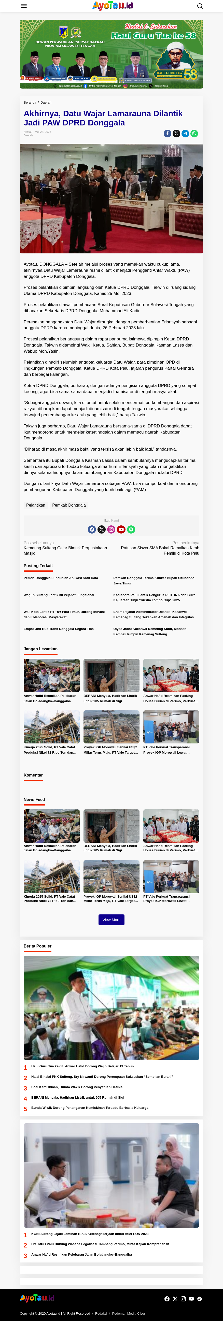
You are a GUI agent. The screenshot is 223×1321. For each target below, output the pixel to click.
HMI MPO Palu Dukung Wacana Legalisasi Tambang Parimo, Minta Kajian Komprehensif (100, 1244)
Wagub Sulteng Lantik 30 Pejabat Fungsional (59, 595)
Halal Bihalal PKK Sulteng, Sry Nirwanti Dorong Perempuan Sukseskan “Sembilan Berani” (102, 1077)
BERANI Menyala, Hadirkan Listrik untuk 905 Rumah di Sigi (110, 698)
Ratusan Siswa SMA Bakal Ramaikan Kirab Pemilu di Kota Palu (157, 548)
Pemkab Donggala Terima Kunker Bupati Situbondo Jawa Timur (154, 580)
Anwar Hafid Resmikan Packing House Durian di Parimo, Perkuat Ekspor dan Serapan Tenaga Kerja (170, 699)
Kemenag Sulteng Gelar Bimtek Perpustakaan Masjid (66, 548)
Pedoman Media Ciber (128, 1313)
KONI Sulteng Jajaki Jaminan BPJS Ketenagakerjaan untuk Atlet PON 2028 (89, 1234)
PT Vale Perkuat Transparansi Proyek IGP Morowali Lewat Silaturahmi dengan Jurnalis (166, 750)
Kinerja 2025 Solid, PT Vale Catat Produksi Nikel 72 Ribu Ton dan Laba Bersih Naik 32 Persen (49, 750)
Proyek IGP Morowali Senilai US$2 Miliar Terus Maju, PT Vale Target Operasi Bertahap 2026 (110, 750)
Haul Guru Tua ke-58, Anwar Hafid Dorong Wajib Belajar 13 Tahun (82, 1066)
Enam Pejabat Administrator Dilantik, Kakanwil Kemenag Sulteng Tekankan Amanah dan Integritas (154, 614)
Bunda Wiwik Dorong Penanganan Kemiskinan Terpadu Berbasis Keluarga (89, 1108)
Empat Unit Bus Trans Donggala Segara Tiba (59, 629)
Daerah (28, 135)
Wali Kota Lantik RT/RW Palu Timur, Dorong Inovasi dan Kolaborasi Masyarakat (64, 614)
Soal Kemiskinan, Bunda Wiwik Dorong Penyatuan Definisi (77, 1087)
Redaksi (101, 1313)
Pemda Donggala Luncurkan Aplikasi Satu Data (61, 578)
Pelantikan (35, 505)
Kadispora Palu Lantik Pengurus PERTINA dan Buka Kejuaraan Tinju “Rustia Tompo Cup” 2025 (155, 597)
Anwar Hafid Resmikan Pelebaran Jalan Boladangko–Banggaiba (50, 698)
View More (112, 919)
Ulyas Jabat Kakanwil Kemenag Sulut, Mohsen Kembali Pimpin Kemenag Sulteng (150, 631)
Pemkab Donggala (69, 505)
